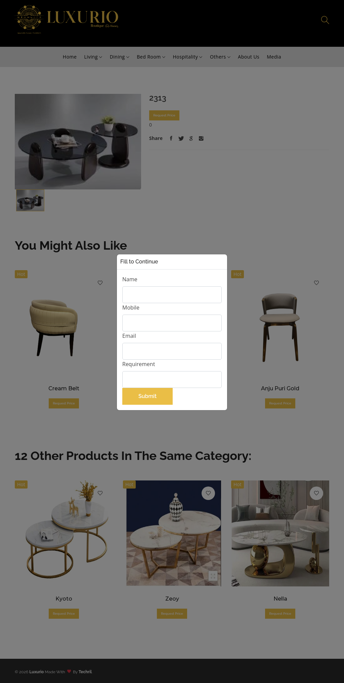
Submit (147, 396)
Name (129, 279)
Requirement (138, 364)
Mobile (130, 307)
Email (129, 335)
